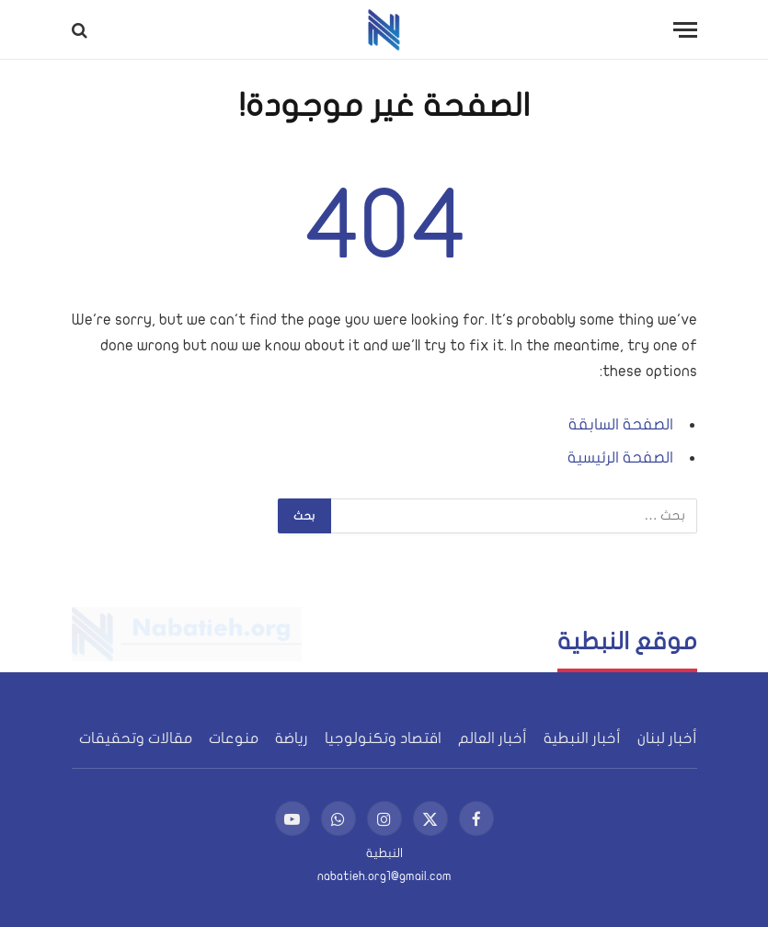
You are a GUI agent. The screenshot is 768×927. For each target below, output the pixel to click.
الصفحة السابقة (620, 424)
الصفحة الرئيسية (620, 457)
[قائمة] (685, 30)
